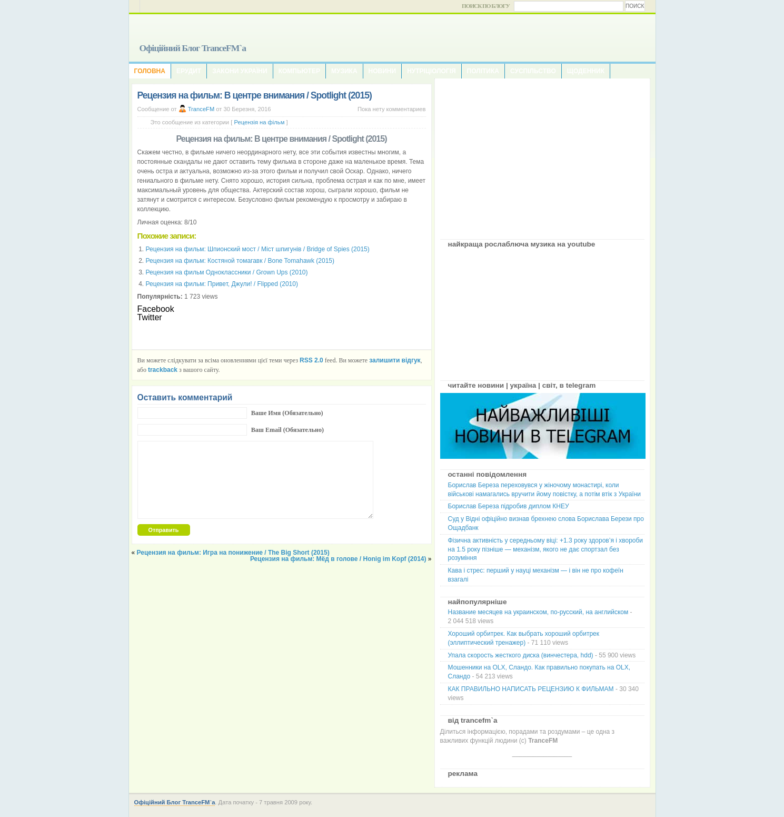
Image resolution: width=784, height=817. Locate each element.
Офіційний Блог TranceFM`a (193, 48)
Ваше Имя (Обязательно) (287, 413)
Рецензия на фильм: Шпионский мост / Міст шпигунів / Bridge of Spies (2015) (258, 249)
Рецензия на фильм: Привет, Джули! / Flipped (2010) (222, 284)
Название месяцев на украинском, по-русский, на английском (538, 612)
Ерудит (188, 71)
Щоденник (585, 71)
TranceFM (201, 109)
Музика (344, 71)
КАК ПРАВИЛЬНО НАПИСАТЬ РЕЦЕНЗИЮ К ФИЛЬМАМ (531, 689)
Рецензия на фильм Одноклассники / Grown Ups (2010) (227, 272)
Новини (382, 71)
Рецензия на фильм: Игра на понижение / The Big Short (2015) (233, 552)
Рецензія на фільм (259, 122)
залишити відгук (394, 360)
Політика (483, 71)
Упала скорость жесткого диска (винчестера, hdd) (520, 655)
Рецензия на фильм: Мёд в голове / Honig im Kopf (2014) (338, 559)
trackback (162, 369)
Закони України (239, 71)
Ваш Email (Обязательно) (287, 430)
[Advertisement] (542, 155)
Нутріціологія (431, 71)
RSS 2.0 (311, 360)
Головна (149, 71)
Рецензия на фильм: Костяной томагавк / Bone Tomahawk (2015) (240, 260)
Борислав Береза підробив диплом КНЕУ (508, 506)
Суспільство (533, 71)
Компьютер (299, 71)
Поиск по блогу (486, 6)
